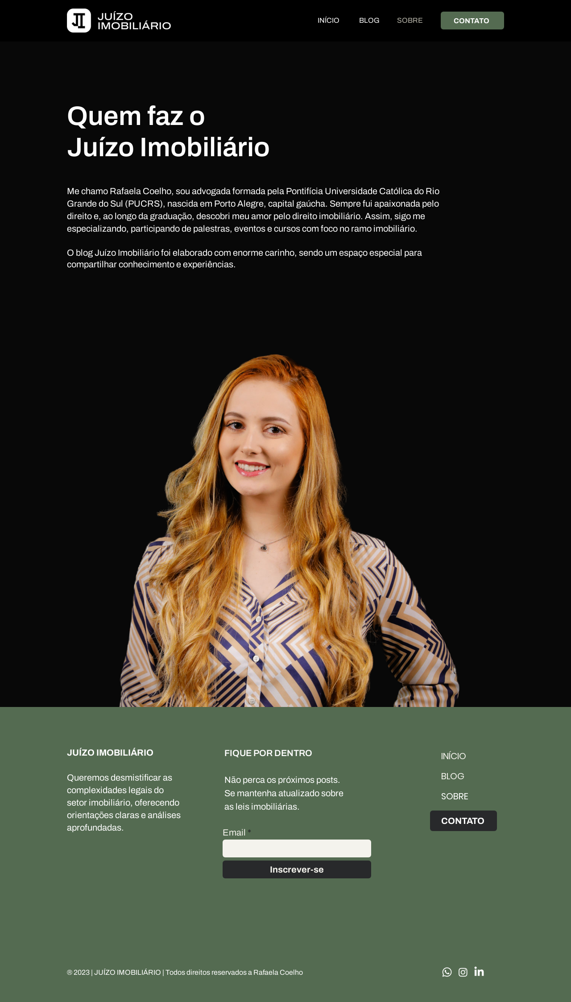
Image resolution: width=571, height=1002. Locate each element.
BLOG (452, 776)
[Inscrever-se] (297, 869)
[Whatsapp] (447, 972)
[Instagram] (463, 972)
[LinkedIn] (479, 972)
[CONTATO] (472, 20)
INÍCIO (453, 756)
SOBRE (454, 796)
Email (234, 832)
